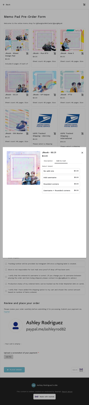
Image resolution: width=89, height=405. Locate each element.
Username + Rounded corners (61, 190)
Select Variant (47, 166)
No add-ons (61, 171)
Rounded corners (61, 184)
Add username (61, 177)
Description (48, 161)
